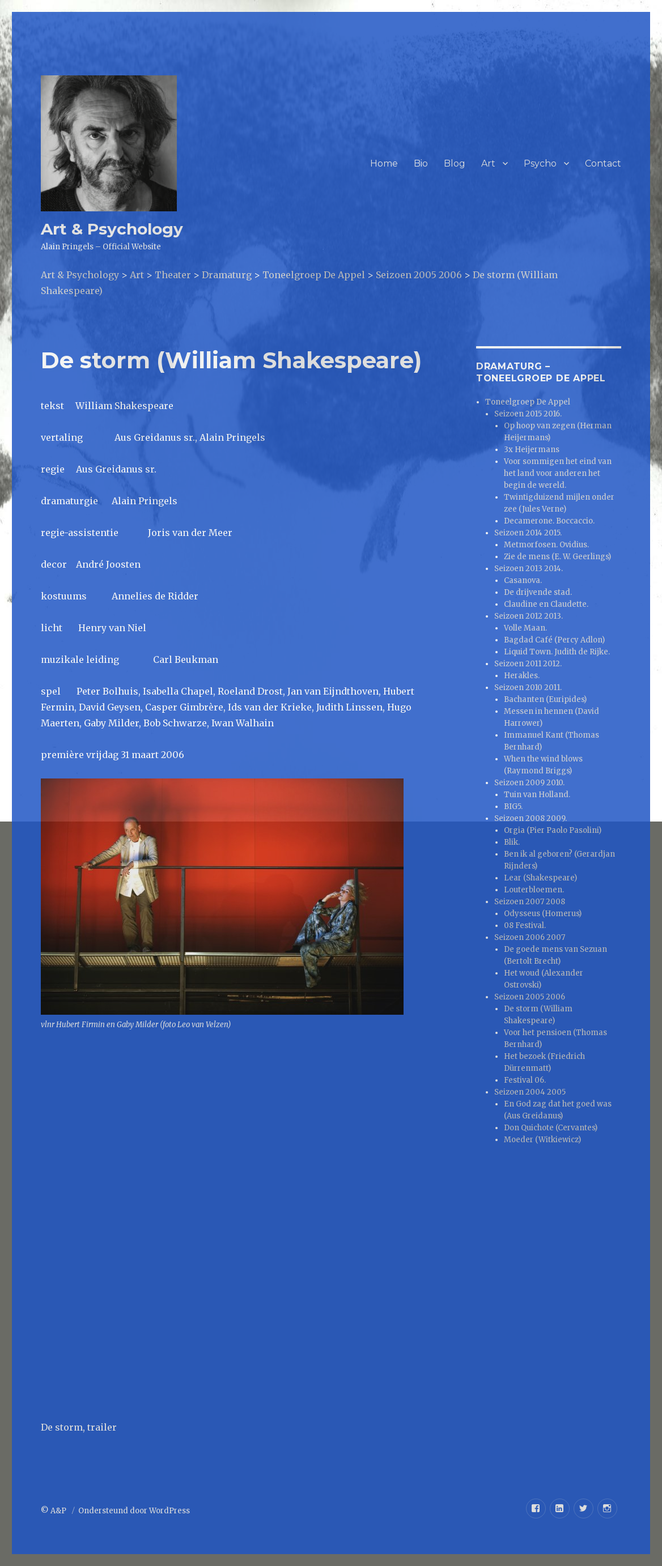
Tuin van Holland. (537, 794)
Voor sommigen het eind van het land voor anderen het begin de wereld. (558, 473)
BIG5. (513, 806)
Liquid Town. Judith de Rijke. (557, 652)
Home (384, 163)
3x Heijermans (531, 449)
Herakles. (522, 675)
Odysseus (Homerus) (543, 913)
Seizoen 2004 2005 (530, 1092)
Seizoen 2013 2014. (528, 568)
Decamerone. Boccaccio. (549, 521)
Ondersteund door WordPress (134, 1511)
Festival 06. (525, 1080)
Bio (421, 163)
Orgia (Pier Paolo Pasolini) (552, 830)
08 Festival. (525, 925)
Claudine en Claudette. (546, 604)
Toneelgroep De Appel (527, 402)
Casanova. (523, 580)
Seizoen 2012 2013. (528, 616)
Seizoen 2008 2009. (530, 818)
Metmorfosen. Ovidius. (546, 545)
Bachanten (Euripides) (545, 699)
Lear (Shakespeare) (540, 878)
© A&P (54, 1511)
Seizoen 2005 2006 (529, 997)
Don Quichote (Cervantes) (550, 1128)
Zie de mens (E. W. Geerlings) (557, 556)
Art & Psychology (112, 229)
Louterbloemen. (534, 890)
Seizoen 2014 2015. (528, 533)
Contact (603, 163)
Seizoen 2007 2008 (529, 902)
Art (488, 163)
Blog (454, 163)
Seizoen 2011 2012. (528, 664)
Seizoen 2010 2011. (528, 687)
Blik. (512, 842)
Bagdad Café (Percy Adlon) (554, 640)
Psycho (540, 163)
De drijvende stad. (538, 592)
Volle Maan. (525, 628)
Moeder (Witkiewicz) (542, 1139)
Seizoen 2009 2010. (529, 783)
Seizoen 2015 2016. (528, 414)
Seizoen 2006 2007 (529, 937)
